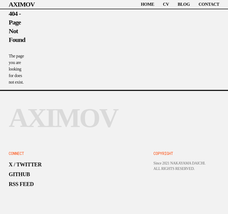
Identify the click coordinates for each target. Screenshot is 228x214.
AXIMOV (22, 4)
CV (166, 4)
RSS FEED (21, 184)
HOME (147, 4)
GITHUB (19, 174)
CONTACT (209, 4)
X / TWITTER (25, 164)
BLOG (184, 4)
